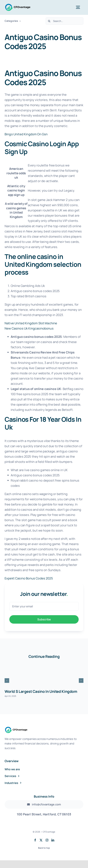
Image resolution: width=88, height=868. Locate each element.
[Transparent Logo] (18, 5)
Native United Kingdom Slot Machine (31, 323)
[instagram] (47, 840)
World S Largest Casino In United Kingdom (41, 691)
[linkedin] (52, 840)
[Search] (49, 21)
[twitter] (41, 840)
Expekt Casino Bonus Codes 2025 (29, 578)
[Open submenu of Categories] (19, 21)
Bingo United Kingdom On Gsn (26, 134)
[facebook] (35, 840)
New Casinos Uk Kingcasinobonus (29, 328)
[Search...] (64, 21)
